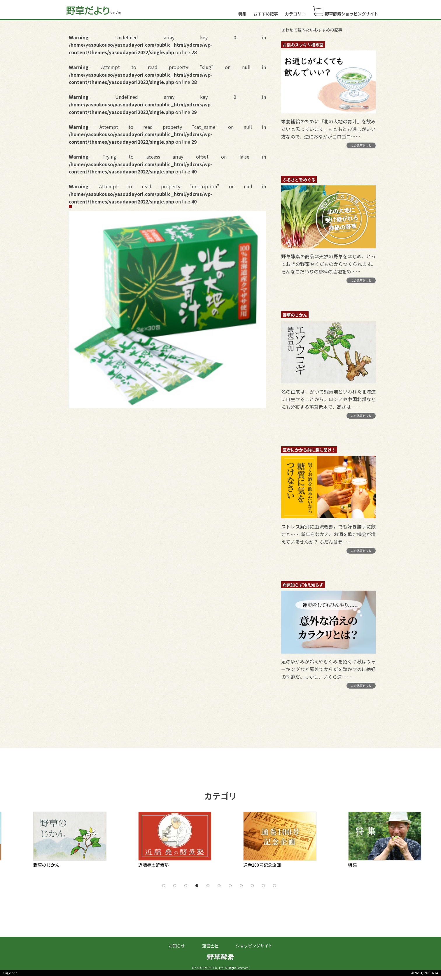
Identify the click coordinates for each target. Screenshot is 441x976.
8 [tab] (241, 885)
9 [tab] (252, 885)
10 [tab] (263, 885)
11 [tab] (274, 885)
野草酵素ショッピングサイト (345, 11)
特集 (242, 14)
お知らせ (177, 946)
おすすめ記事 (265, 14)
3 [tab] (185, 885)
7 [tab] (230, 885)
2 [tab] (174, 885)
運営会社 (210, 946)
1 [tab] (163, 885)
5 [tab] (207, 885)
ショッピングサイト (254, 946)
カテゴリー (295, 14)
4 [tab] (196, 885)
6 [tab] (219, 885)
